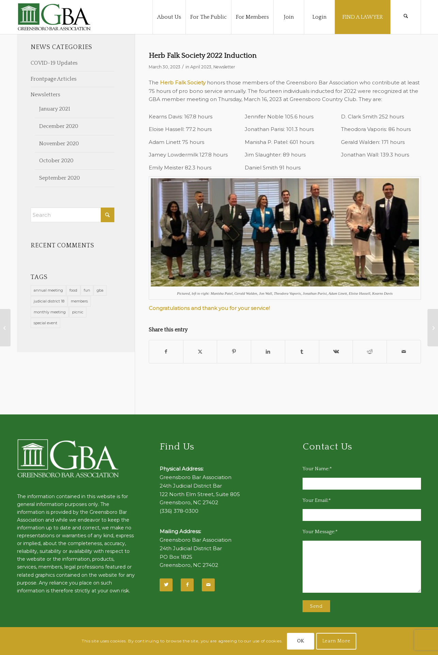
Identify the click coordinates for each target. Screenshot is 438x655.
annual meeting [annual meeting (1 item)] (48, 290)
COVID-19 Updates (54, 63)
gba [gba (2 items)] (100, 290)
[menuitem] (168, 17)
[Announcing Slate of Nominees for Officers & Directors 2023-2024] (5, 327)
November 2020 (59, 144)
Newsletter (224, 66)
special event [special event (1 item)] (45, 323)
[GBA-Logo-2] (54, 17)
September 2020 (59, 178)
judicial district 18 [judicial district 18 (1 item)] (49, 301)
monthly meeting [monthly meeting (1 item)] (50, 312)
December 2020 (58, 126)
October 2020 (56, 161)
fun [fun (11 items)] (87, 290)
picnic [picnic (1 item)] (77, 312)
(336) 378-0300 (179, 511)
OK (300, 641)
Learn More (336, 641)
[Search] (405, 17)
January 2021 (54, 109)
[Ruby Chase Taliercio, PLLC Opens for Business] (432, 327)
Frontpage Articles (54, 79)
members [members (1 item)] (79, 301)
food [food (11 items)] (73, 290)
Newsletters (45, 95)
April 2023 (200, 66)
